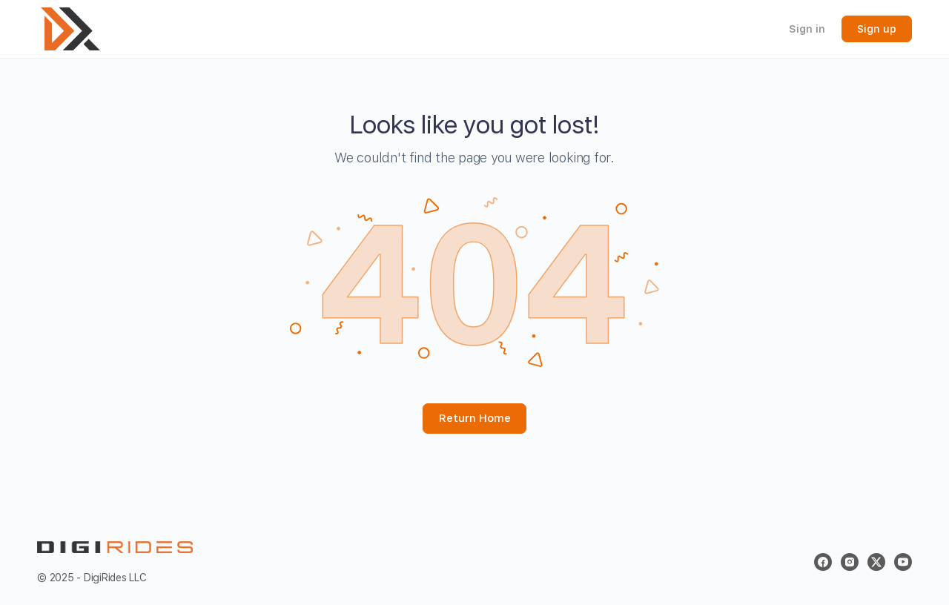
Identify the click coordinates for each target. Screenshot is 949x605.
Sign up (876, 29)
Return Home (475, 418)
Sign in (807, 29)
